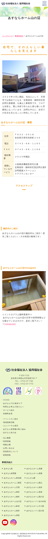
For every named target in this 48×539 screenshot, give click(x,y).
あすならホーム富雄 (34, 492)
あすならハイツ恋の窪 (35, 511)
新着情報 (7, 455)
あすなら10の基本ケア (12, 403)
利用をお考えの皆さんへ (13, 407)
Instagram (10, 324)
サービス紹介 (8, 410)
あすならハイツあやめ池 (36, 501)
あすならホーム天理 (12, 487)
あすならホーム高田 (12, 515)
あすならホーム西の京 (35, 497)
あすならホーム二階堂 (12, 483)
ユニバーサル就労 (10, 426)
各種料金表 (8, 413)
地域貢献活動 (8, 422)
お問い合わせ (8, 448)
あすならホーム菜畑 (34, 473)
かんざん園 (30, 478)
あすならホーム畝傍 (12, 506)
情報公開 (7, 445)
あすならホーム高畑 (34, 468)
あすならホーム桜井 (12, 511)
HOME (6, 400)
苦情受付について (10, 451)
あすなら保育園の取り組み (14, 429)
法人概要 (7, 438)
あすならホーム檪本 (12, 492)
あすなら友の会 (9, 432)
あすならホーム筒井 (34, 487)
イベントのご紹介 (10, 419)
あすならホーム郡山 (34, 483)
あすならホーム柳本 (12, 497)
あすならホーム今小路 (35, 506)
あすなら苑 (8, 468)
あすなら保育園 (10, 473)
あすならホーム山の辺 (12, 501)
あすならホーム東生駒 (12, 478)
